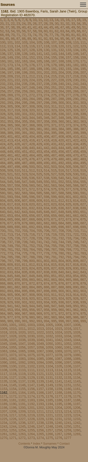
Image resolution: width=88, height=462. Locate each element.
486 (17, 163)
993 (39, 321)
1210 (31, 411)
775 (24, 253)
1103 (40, 366)
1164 (22, 392)
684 (61, 223)
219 (83, 76)
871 (24, 283)
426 (17, 144)
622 (46, 204)
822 (17, 268)
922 (46, 298)
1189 (3, 404)
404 (32, 136)
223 (24, 80)
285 (39, 99)
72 (24, 35)
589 (68, 193)
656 (32, 215)
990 (17, 321)
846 (17, 276)
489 (39, 163)
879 (83, 283)
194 (75, 69)
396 (61, 133)
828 (61, 268)
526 (46, 174)
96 (67, 38)
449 (10, 151)
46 (57, 27)
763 (24, 249)
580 (2, 193)
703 (24, 231)
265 (68, 91)
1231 (58, 419)
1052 (67, 343)
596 (32, 197)
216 (61, 76)
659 (54, 215)
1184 (40, 400)
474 (17, 159)
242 (75, 84)
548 (32, 182)
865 (68, 279)
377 (10, 129)
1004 (40, 325)
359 (54, 121)
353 (10, 121)
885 (39, 287)
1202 (40, 408)
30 (57, 23)
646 (46, 212)
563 (54, 185)
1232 (67, 419)
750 (17, 246)
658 (46, 215)
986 (75, 317)
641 (10, 212)
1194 (49, 404)
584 (32, 193)
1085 (40, 359)
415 (24, 140)
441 (39, 148)
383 (54, 129)
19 (84, 20)
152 (32, 57)
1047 (22, 343)
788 (32, 257)
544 (2, 182)
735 (83, 238)
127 (24, 50)
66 (78, 31)
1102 (31, 366)
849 (39, 276)
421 (68, 140)
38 (13, 27)
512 (32, 170)
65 (73, 31)
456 (61, 151)
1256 (40, 430)
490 (46, 163)
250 (46, 87)
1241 (67, 423)
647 (54, 212)
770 (75, 249)
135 (83, 50)
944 (32, 306)
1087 (58, 359)
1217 (12, 415)
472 (2, 159)
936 (61, 302)
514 (46, 170)
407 (54, 136)
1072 (3, 355)
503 (54, 167)
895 (24, 291)
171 (83, 61)
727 (24, 238)
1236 (22, 423)
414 (17, 140)
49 (73, 27)
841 (68, 272)
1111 (31, 370)
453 (39, 151)
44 (46, 27)
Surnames (50, 443)
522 (17, 174)
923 (54, 298)
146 (75, 54)
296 (32, 102)
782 (75, 253)
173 (10, 65)
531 (83, 174)
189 (39, 69)
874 (46, 283)
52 (2, 31)
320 (32, 110)
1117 (3, 374)
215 (54, 76)
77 (51, 35)
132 (61, 50)
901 (68, 291)
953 (10, 310)
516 (61, 170)
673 (68, 219)
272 (32, 95)
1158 (49, 389)
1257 (49, 430)
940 (2, 306)
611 (54, 200)
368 (32, 125)
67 (84, 31)
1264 (31, 434)
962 (75, 310)
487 (24, 163)
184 (2, 69)
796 (2, 261)
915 (83, 295)
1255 (31, 430)
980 (32, 317)
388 (2, 133)
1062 (76, 347)
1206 (76, 408)
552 (61, 182)
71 (18, 35)
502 (46, 167)
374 (75, 125)
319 (24, 110)
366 (17, 125)
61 (51, 31)
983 (54, 317)
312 (61, 106)
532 (2, 178)
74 (35, 35)
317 (10, 110)
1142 (67, 381)
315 (83, 106)
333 (39, 114)
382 (46, 129)
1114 (58, 370)
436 (2, 148)
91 (40, 38)
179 (54, 65)
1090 (3, 362)
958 (46, 310)
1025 (67, 332)
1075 (31, 355)
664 (2, 219)
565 (68, 185)
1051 (58, 343)
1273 (31, 438)
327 (83, 110)
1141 (58, 381)
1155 (22, 389)
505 (68, 167)
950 (75, 306)
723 (83, 234)
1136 (12, 381)
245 (10, 87)
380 (32, 129)
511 (24, 170)
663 (83, 215)
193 (68, 69)
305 (10, 106)
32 (67, 23)
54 (13, 31)
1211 (40, 411)
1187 (67, 400)
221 (10, 80)
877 (68, 283)
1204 (58, 408)
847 (24, 276)
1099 (3, 366)
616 (2, 204)
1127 (12, 377)
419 (54, 140)
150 (17, 57)
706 (46, 231)
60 (46, 31)
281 (10, 99)
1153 (3, 389)
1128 (22, 377)
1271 (12, 438)
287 (54, 99)
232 (2, 84)
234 (17, 84)
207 (83, 72)
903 (83, 291)
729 (39, 238)
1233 (76, 419)
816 (61, 264)
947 (54, 306)
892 (2, 291)
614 (75, 200)
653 (10, 215)
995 (54, 321)
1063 (3, 351)
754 (46, 246)
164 (32, 61)
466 (46, 155)
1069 (58, 351)
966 (17, 313)
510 (17, 170)
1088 (67, 359)
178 (46, 65)
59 (40, 31)
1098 (76, 362)
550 (46, 182)
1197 (76, 404)
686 (75, 223)
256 (2, 91)
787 (24, 257)
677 (10, 223)
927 (83, 298)
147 (83, 54)
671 (54, 219)
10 (35, 20)
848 (32, 276)
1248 (49, 426)
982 (46, 317)
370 (46, 125)
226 (46, 80)
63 (62, 31)
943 (24, 306)
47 (62, 27)
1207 (3, 411)
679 (24, 223)
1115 (67, 370)
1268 (67, 434)
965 (10, 313)
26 (35, 23)
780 (61, 253)
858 (17, 279)
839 (54, 272)
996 (61, 321)
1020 (22, 332)
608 (32, 200)
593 (10, 197)
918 (17, 298)
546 (17, 182)
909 (39, 295)
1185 (49, 400)
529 (68, 174)
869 (10, 283)
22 (13, 23)
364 (2, 125)
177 (39, 65)
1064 (12, 351)
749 (10, 246)
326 (75, 110)
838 (46, 272)
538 (46, 178)
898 (46, 291)
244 (2, 87)
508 (2, 170)
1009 (3, 328)
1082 (12, 359)
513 (39, 170)
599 (54, 197)
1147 (31, 385)
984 (61, 317)
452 (32, 151)
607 (24, 200)
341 (10, 118)
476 (32, 159)
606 (17, 200)
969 (39, 313)
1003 (31, 325)
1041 (49, 340)
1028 (12, 336)
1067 (40, 351)
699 (83, 227)
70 (13, 35)
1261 (3, 434)
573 (39, 189)
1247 (40, 426)
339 (83, 114)
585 (39, 193)
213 (39, 76)
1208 (12, 411)
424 (2, 144)
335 (54, 114)
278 (75, 95)
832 (2, 272)
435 (83, 144)
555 (83, 182)
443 (54, 148)
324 (61, 110)
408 (61, 136)
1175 (40, 396)
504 (61, 167)
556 (2, 185)
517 (68, 170)
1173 (22, 396)
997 (68, 321)
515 (54, 170)
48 (67, 27)
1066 (31, 351)
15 (62, 20)
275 (54, 95)
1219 (31, 415)
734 (75, 238)
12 (46, 20)
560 (32, 185)
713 (10, 234)
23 (18, 23)
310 (46, 106)
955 (24, 310)
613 (68, 200)
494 (75, 163)
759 (83, 246)
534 (17, 178)
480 (61, 159)
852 (61, 276)
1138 (31, 381)
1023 (49, 332)
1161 (76, 389)
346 (46, 118)
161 (10, 61)
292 (2, 102)
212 (32, 76)
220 (2, 80)
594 (17, 197)
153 (39, 57)
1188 (76, 400)
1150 (58, 385)
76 (46, 35)
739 (24, 242)
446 (75, 148)
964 (2, 313)
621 (39, 204)
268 (2, 95)
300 (61, 102)
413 (10, 140)
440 (32, 148)
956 (32, 310)
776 (32, 253)
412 (2, 140)
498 (17, 167)
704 (32, 231)
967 (24, 313)
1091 (12, 362)
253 (68, 87)
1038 (22, 340)
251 (54, 87)
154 (46, 57)
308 (32, 106)
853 (68, 276)
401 (10, 136)
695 (54, 227)
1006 (58, 325)
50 (78, 27)
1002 (22, 325)
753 (39, 246)
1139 (40, 381)
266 (75, 91)
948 (61, 306)
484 (2, 163)
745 (68, 242)
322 (46, 110)
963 (83, 310)
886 (46, 287)
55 (18, 31)
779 (54, 253)
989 (10, 321)
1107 (76, 366)
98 (78, 38)
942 (17, 306)
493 (68, 163)
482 (75, 159)
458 (75, 151)
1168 (58, 392)
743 (54, 242)
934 (46, 302)
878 (75, 283)
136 (2, 54)
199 (24, 72)
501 (39, 167)
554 (75, 182)
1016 (67, 328)
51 (84, 27)
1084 (31, 359)
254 (75, 87)
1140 (49, 381)
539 (54, 178)
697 (68, 227)
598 (46, 197)
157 (68, 57)
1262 (12, 434)
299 (54, 102)
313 (68, 106)
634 (46, 208)
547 (24, 182)
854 (75, 276)
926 (75, 298)
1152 (76, 385)
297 (39, 102)
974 (75, 313)
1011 (22, 328)
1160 (67, 389)
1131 (49, 377)
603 (83, 197)
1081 (3, 359)
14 (57, 20)
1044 (76, 340)
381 (39, 129)
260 (32, 91)
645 (39, 212)
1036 (3, 340)
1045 (3, 343)
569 (10, 189)
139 (24, 54)
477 (39, 159)
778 (46, 253)
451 (24, 151)
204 (61, 72)
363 (83, 121)
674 (75, 219)
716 (32, 234)
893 (10, 291)
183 (83, 65)
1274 (40, 438)
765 (39, 249)
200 (32, 72)
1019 (12, 332)
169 (68, 61)
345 (39, 118)
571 (24, 189)
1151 (67, 385)
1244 (12, 426)
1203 (49, 408)
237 (39, 84)
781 (68, 253)
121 (68, 46)
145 (68, 54)
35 (84, 23)
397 (68, 133)
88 (24, 38)
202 (46, 72)
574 (46, 189)
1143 (76, 381)
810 (17, 264)
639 (83, 208)
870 (17, 283)
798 (17, 261)
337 (68, 114)
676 (2, 223)
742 (46, 242)
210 (17, 76)
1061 (67, 347)
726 (17, 238)
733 (68, 238)
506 (75, 167)
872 (32, 283)
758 (75, 246)
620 (32, 204)
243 (83, 84)
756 (61, 246)
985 (68, 317)
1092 (22, 362)
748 (2, 246)
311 (54, 106)
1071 (76, 351)
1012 (31, 328)
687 (83, 223)
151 (24, 57)
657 (39, 215)
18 (78, 20)
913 (68, 295)
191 (54, 69)
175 (24, 65)
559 (24, 185)
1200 (22, 408)
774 (17, 253)
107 (54, 42)
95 (62, 38)
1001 (12, 325)
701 (10, 231)
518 (75, 170)
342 (17, 118)
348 (61, 118)
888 (61, 287)
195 (83, 69)
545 (10, 182)
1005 (49, 325)
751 (24, 246)
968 (32, 313)
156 (61, 57)
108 (61, 42)
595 (24, 197)
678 (17, 223)
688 (2, 227)
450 (17, 151)
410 (75, 136)
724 (2, 238)
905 (10, 295)
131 (54, 50)
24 (24, 23)
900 (61, 291)
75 (40, 35)
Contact (64, 443)
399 (83, 133)
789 (39, 257)
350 (75, 118)
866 (75, 279)
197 (10, 72)
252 (61, 87)
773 (10, 253)
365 (10, 125)
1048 (31, 343)
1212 (49, 411)
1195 (58, 404)
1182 (22, 400)
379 (24, 129)
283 (24, 99)
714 (17, 234)
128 (32, 50)
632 (32, 208)
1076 (40, 355)
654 (17, 215)
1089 (76, 359)
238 (46, 84)
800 (32, 261)
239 (54, 84)
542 (75, 178)
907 (24, 295)
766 (46, 249)
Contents (24, 443)
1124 (67, 374)
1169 (67, 392)
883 (24, 287)
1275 (49, 438)
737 (10, 242)
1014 (49, 328)
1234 (3, 423)
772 (2, 253)
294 (17, 102)
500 (32, 167)
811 (24, 264)
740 (32, 242)
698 (75, 227)
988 (2, 321)
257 (10, 91)
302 (75, 102)
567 (83, 185)
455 (54, 151)
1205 (67, 408)
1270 (3, 438)
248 (32, 87)
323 (54, 110)
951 (83, 306)
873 (39, 283)
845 (10, 276)
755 (54, 246)
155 (54, 57)
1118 (12, 374)
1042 (58, 340)
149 (10, 57)
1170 (76, 392)
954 (17, 310)
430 (46, 144)
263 (54, 91)
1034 (67, 336)
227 (54, 80)
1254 (22, 430)
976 (2, 317)
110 (75, 42)
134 (75, 50)
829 (68, 268)
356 (32, 121)
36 (2, 27)
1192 (31, 404)
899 (54, 291)
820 (2, 268)
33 (73, 23)
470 (75, 155)
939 (83, 302)
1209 (22, 411)
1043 (67, 340)
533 (10, 178)
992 (32, 321)
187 (24, 69)
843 (83, 272)
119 (54, 46)
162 (17, 61)
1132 (58, 377)
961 (68, 310)
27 (40, 23)
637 (68, 208)
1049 (40, 343)
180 (61, 65)
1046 (12, 343)
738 (17, 242)
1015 (58, 328)
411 (83, 136)
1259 (67, 430)
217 (68, 76)
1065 (22, 351)
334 (46, 114)
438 (17, 148)
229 (68, 80)
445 (68, 148)
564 (61, 185)
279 (83, 95)
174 (17, 65)
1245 (22, 426)
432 (61, 144)
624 (61, 204)
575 (54, 189)
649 (68, 212)
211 (24, 76)
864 (61, 279)
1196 (67, 404)
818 (75, 264)
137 (10, 54)
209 (10, 76)
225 (39, 80)
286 (46, 99)
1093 (31, 362)
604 (2, 200)
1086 (49, 359)
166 (46, 61)
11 (40, 20)
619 (24, 204)
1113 (49, 370)
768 (61, 249)
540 (61, 178)
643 (24, 212)
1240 (58, 423)
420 (61, 140)
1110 (22, 370)
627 (83, 204)
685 (68, 223)
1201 (31, 408)
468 (61, 155)
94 (57, 38)
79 (62, 35)
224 (32, 80)
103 (24, 42)
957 (39, 310)
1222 (58, 415)
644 (32, 212)
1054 (3, 347)
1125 (76, 374)
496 (2, 167)
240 (61, 84)
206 (75, 72)
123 (83, 46)
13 (51, 20)
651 (83, 212)
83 (84, 35)
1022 (40, 332)
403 (24, 136)
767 (54, 249)
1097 (67, 362)
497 (10, 167)
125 (10, 50)
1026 (76, 332)
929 (10, 302)
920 (32, 298)
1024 (58, 332)
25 (29, 23)
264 (61, 91)
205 (68, 72)
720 (61, 234)
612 (61, 200)
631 (24, 208)
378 (17, 129)
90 (35, 38)
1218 (22, 415)
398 (75, 133)
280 (2, 99)
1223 (67, 415)
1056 (22, 347)
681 (39, 223)
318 (17, 110)
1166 (40, 392)
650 (75, 212)
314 (75, 106)
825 (39, 268)
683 (54, 223)
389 (10, 133)
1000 (3, 325)
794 (75, 257)
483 (83, 159)
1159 (58, 389)
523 (24, 174)
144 (61, 54)
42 (35, 27)
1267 (58, 434)
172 (2, 65)
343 (24, 118)
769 (68, 249)
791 (54, 257)
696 (61, 227)
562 (46, 185)
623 (54, 204)
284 (32, 99)
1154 (12, 389)
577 (68, 189)
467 (54, 155)
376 (2, 129)
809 (10, 264)
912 (61, 295)
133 (68, 50)
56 (24, 31)
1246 (31, 426)
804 (61, 261)
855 (83, 276)
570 (17, 189)
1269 (76, 434)
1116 (76, 370)
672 (61, 219)
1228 (31, 419)
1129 (31, 377)
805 (68, 261)
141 (39, 54)
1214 (67, 411)
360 (61, 121)
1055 (12, 347)
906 (17, 295)
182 (75, 65)
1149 (49, 385)
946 (46, 306)
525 (39, 174)
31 (62, 23)
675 (83, 219)
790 (46, 257)
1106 (67, 366)
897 (39, 291)
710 (75, 231)
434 (75, 144)
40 (24, 27)
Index (36, 443)
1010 (12, 328)
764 (32, 249)
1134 (76, 377)
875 (54, 283)
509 (10, 170)
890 (75, 287)
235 (24, 84)
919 (24, 298)
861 (39, 279)
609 (39, 200)
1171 (3, 396)
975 (83, 313)
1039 (31, 340)
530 (75, 174)
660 (61, 215)
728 (32, 238)
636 (61, 208)
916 (2, 298)
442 (46, 148)
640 (2, 212)
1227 (22, 419)
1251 (76, 426)
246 (17, 87)
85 (7, 38)
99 (84, 38)
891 (83, 287)
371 (54, 125)
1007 (67, 325)
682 (46, 223)
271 (24, 95)
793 (68, 257)
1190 (12, 404)
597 (39, 197)
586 (46, 193)
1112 (40, 370)
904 (2, 295)
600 (61, 197)
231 (83, 80)
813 (39, 264)
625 (68, 204)
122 (75, 46)
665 (10, 219)
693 (39, 227)
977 (10, 317)
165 (39, 61)
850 (46, 276)
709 (68, 231)
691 (24, 227)
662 (75, 215)
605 (10, 200)
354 (17, 121)
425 (10, 144)
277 (68, 95)
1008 (76, 325)
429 (39, 144)
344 (32, 118)
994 (46, 321)
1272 (22, 438)
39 (18, 27)
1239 (49, 423)
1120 (31, 374)
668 (32, 219)
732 (61, 238)
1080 (76, 355)
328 (2, 114)
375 (83, 125)
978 (17, 317)
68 (2, 35)
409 (68, 136)
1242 (76, 423)
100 (2, 42)
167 (54, 61)
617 (10, 204)
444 (61, 148)
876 (61, 283)
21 (7, 23)
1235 (12, 423)
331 (24, 114)
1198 (3, 408)
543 (83, 178)
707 (54, 231)
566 (75, 185)
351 (83, 118)
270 (17, 95)
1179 (76, 396)
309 (39, 106)
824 (32, 268)
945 (39, 306)
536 (32, 178)
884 (32, 287)
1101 (22, 366)
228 (61, 80)
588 (61, 193)
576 (61, 189)
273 (39, 95)
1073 (12, 355)
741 (39, 242)
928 (2, 302)
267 (83, 91)
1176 (49, 396)
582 (17, 193)
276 (61, 95)
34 (78, 23)
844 (2, 276)
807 (83, 261)
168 (61, 61)
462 (17, 155)
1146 (22, 385)
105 (39, 42)
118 (46, 46)
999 (83, 321)
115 (24, 46)
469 (68, 155)
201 (39, 72)
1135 (3, 381)
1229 (40, 419)
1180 (3, 400)
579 (83, 189)
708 (61, 231)
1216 (3, 415)
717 (39, 234)
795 (83, 257)
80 (67, 35)
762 (17, 249)
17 (73, 20)
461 (10, 155)
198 (17, 72)
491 (54, 163)
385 (68, 129)
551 (54, 182)
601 (68, 197)
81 (73, 35)
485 (10, 163)
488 (32, 163)
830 (75, 268)
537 (39, 178)
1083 (22, 359)
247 (24, 87)
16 (67, 20)
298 (46, 102)
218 (75, 76)
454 (46, 151)
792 (61, 257)
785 (10, 257)
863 (54, 279)
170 (75, 61)
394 (46, 133)
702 (17, 231)
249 (39, 87)
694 (46, 227)
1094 (40, 362)
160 (2, 61)
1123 (58, 374)
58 (35, 31)
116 (32, 46)
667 (24, 219)
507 (83, 167)
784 (2, 257)
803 (54, 261)
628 (2, 208)
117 (39, 46)
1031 (40, 336)
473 (10, 159)
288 (61, 99)
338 (75, 114)
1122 (49, 374)
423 (83, 140)
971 (54, 313)
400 (2, 136)
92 (46, 38)
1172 (12, 396)
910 (46, 295)
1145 (12, 385)
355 (24, 121)
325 (68, 110)
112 (2, 46)
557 (10, 185)
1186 (58, 400)
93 (51, 38)
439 (24, 148)
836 (32, 272)
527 (54, 174)
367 (24, 125)
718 (46, 234)
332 (32, 114)
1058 (40, 347)
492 (61, 163)
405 (39, 136)
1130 (40, 377)
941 (10, 306)
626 (75, 204)
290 (75, 99)
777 (39, 253)
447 (83, 148)
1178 (67, 396)
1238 (40, 423)
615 (83, 200)
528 (61, 174)
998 (75, 321)
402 (17, 136)
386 (75, 129)
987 (83, 317)
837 (39, 272)
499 (24, 167)
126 (17, 50)
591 (83, 193)
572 (32, 189)
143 (54, 54)
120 (61, 46)
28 (46, 23)
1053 (76, 343)
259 (24, 91)
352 (2, 121)
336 (61, 114)
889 (68, 287)
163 (24, 61)
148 (2, 57)
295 (24, 102)
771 (83, 249)
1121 (40, 374)
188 (32, 69)
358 (46, 121)
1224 (76, 415)
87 (18, 38)
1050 (49, 343)
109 (68, 42)
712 (2, 234)
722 (75, 234)
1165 (31, 392)
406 (46, 136)
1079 (67, 355)
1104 (49, 366)
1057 (31, 347)
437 (10, 148)
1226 (12, 419)
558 (17, 185)
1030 (31, 336)
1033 (58, 336)
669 (39, 219)
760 (2, 249)
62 (57, 31)
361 (68, 121)
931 (24, 302)
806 (75, 261)
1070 (67, 351)
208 (2, 76)
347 (54, 118)
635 (54, 208)
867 (83, 279)
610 (46, 200)
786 (17, 257)
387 (83, 129)
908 (32, 295)
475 (24, 159)
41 (29, 27)
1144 (3, 385)
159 (83, 57)
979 (24, 317)
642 (17, 212)
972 (61, 313)
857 (10, 279)
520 (2, 174)
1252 (3, 430)
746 (75, 242)
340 (2, 118)
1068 (49, 351)
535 (24, 178)
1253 (12, 430)
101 (10, 42)
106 (46, 42)
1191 (22, 404)
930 (17, 302)
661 (68, 215)
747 (83, 242)
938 (75, 302)
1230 (49, 419)
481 (68, 159)
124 (2, 50)
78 (57, 35)
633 (39, 208)
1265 (40, 434)
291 (83, 99)
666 (17, 219)
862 (46, 279)
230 (75, 80)
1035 (76, 336)
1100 (12, 366)
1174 (31, 396)
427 (24, 144)
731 (54, 238)
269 (10, 95)
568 (2, 189)
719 (54, 234)
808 (2, 264)
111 (83, 42)
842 (75, 272)
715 (24, 234)
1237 (31, 423)
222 (17, 80)
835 (24, 272)
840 (61, 272)
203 (54, 72)
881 (10, 287)
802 (46, 261)
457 (68, 151)
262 (46, 91)
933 (39, 302)
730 (46, 238)
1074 (22, 355)
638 (75, 208)
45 (51, 27)
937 (68, 302)
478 (46, 159)
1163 (12, 392)
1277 (67, 438)
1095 (49, 362)
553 (68, 182)
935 (54, 302)
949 (68, 306)
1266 (49, 434)
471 (83, 155)
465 (39, 155)
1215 (76, 411)
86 (13, 38)
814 (46, 264)
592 (2, 197)
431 (54, 144)
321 (39, 110)
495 (83, 163)
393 (39, 133)
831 (83, 268)
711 (83, 231)
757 (68, 246)
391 (24, 133)
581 (10, 193)
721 (68, 234)
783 (83, 253)
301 (68, 102)
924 (61, 298)
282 (17, 99)
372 (61, 125)
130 (46, 50)
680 (32, 223)
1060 (58, 347)
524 (32, 174)
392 (32, 133)
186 (17, 69)
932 (32, 302)
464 (32, 155)
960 (61, 310)
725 (10, 238)
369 (39, 125)
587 (54, 193)
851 (54, 276)
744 (61, 242)
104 (32, 42)
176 (32, 65)
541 (68, 178)
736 (2, 242)
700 (2, 231)
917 (10, 298)
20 (2, 23)
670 (46, 219)
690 (17, 227)
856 (2, 279)
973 (68, 313)
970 (46, 313)
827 (54, 268)
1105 (58, 366)
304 (2, 106)
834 (17, 272)
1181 (12, 400)
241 (68, 84)
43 (40, 27)
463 (24, 155)
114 (17, 46)
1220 (40, 415)
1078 (58, 355)
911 (54, 295)
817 (68, 264)
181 (68, 65)
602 (75, 197)
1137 (22, 381)
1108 (3, 370)
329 (10, 114)
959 (54, 310)
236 (32, 84)
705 (39, 231)
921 (39, 298)
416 (32, 140)
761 (10, 249)
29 (51, 23)
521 (10, 174)
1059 (49, 347)
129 (39, 50)
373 (68, 125)
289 (68, 99)
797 (10, 261)
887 (54, 287)
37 (7, 27)
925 (68, 298)
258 (17, 91)
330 (17, 114)
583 (24, 193)
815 (54, 264)
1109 (12, 370)
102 (17, 42)
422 (75, 140)
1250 (67, 426)
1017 (76, 328)
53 (7, 31)
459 (83, 151)
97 (73, 38)
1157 (40, 389)
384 (61, 129)
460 (2, 155)
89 (29, 38)
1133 (67, 377)
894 (17, 291)
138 (17, 54)
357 (39, 121)
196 (2, 72)
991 (24, 321)
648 (61, 212)
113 (10, 46)
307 (24, 106)
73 (29, 35)
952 (2, 310)
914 (75, 295)
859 (24, 279)
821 (10, 268)
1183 (31, 400)
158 (75, 57)
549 (39, 182)
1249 (58, 426)
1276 (58, 438)
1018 (3, 332)
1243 (3, 426)
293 (10, 102)
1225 (3, 419)
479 (54, 159)
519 (83, 170)
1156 (31, 389)
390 (17, 133)
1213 (58, 411)
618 (17, 204)
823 (24, 268)
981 (39, 317)
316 (2, 110)
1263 (22, 434)
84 (2, 38)
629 (10, 208)
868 (2, 283)
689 (10, 227)
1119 (22, 374)
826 (46, 268)
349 (68, 118)
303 (83, 102)
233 (10, 84)
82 (78, 35)
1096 (58, 362)
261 (39, 91)
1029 (22, 336)
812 (32, 264)
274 (46, 95)
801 (39, 261)
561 (39, 185)
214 (46, 76)
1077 (49, 355)
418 (46, 140)
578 (75, 189)
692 (32, 227)
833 (10, 272)
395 (54, 133)
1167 (49, 392)
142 (46, 54)
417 (39, 140)
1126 (3, 377)
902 (75, 291)
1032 (49, 336)
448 (2, 151)
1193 (40, 404)
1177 (58, 396)
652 (2, 215)
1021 (31, 332)
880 (2, 287)
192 (61, 69)
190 (46, 69)
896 (32, 291)
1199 (12, 408)
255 (83, 87)
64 (67, 31)
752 (32, 246)
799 (24, 261)
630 (17, 208)
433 (68, 144)
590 (75, 193)
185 (10, 69)
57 (29, 31)
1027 (3, 336)
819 (83, 264)
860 (32, 279)
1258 (58, 430)
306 (17, 106)
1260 (76, 430)
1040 (40, 340)
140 (32, 54)
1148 (40, 385)
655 (24, 215)
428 (32, 144)
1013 (40, 328)
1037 (12, 340)
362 (75, 121)
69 (7, 35)
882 (17, 287)
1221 (49, 415)
